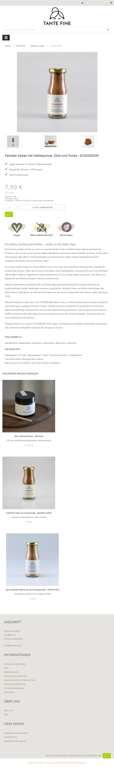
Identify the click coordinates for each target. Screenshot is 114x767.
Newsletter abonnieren (15, 741)
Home (7, 45)
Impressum (9, 692)
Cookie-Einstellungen (14, 688)
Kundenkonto (10, 737)
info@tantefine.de (13, 645)
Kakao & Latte (37, 45)
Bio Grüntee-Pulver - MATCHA (29, 436)
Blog (6, 714)
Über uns (8, 710)
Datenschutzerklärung (14, 684)
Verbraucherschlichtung (15, 676)
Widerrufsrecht (11, 672)
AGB (6, 668)
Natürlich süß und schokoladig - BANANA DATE (28, 512)
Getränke (20, 45)
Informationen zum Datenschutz (19, 680)
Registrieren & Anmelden (16, 733)
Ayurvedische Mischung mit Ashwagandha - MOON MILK (32, 589)
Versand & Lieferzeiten (15, 664)
